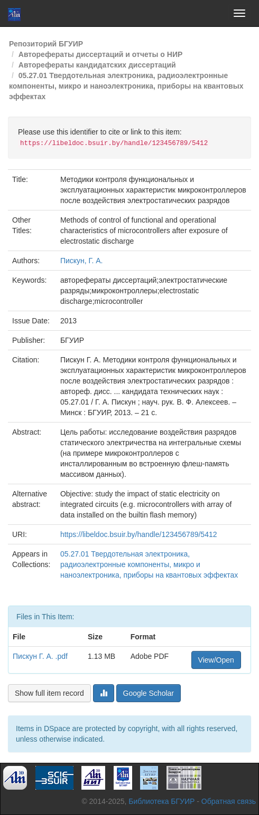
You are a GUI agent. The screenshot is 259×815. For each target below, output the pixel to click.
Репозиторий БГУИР (46, 44)
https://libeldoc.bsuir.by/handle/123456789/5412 (138, 534)
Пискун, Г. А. (81, 260)
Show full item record (49, 693)
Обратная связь (228, 801)
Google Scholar (148, 693)
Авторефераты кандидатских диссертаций (97, 65)
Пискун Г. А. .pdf (40, 656)
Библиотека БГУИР (161, 801)
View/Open (216, 660)
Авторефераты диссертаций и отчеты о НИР (100, 54)
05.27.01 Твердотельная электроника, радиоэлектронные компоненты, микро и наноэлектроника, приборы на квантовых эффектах (126, 86)
